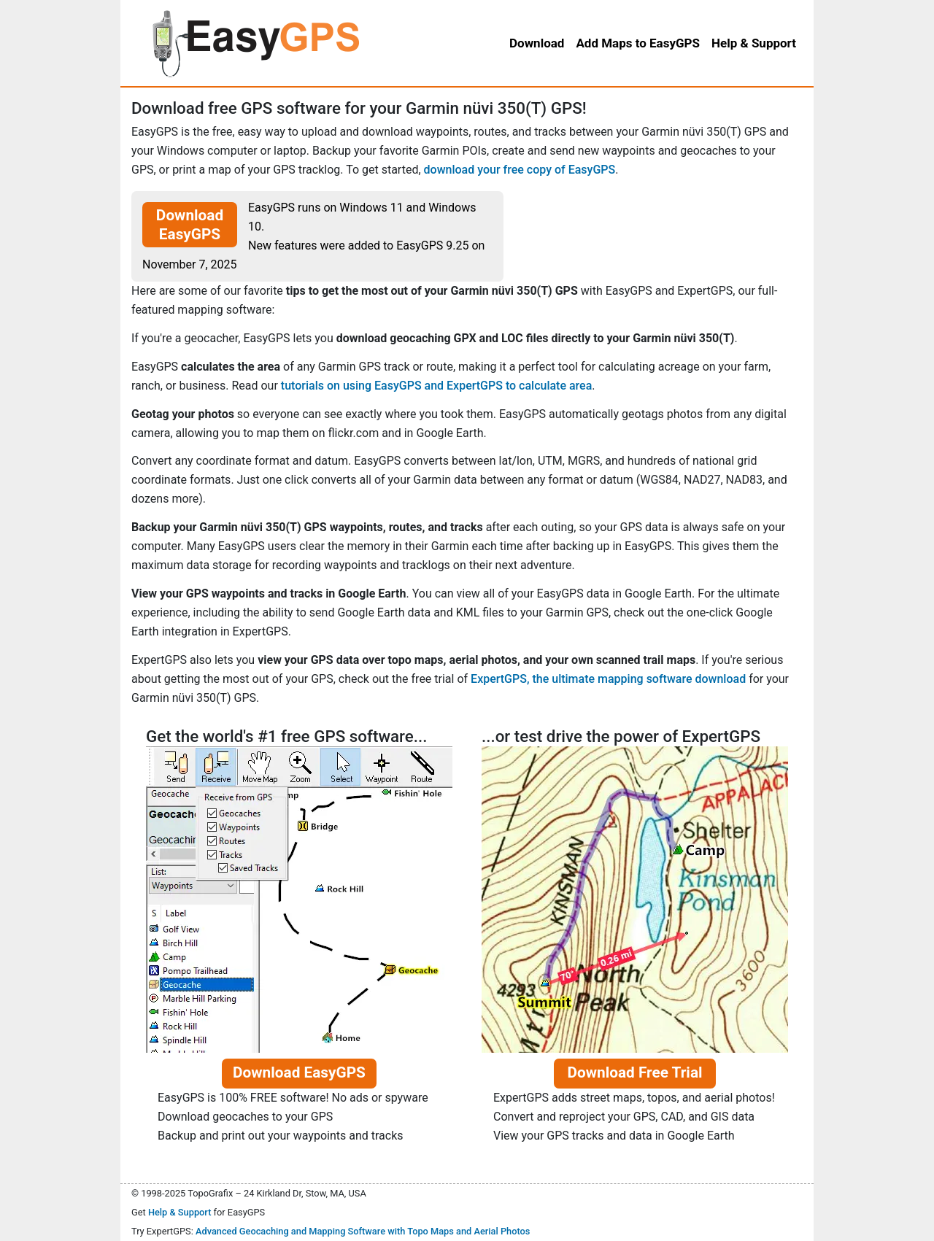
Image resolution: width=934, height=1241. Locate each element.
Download (536, 43)
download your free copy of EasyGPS (520, 170)
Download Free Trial (634, 1072)
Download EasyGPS (189, 224)
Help (753, 43)
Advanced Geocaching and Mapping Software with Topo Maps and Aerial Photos (363, 1231)
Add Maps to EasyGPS (638, 43)
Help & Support (180, 1212)
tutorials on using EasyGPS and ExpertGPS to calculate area (436, 386)
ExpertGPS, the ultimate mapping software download (608, 679)
